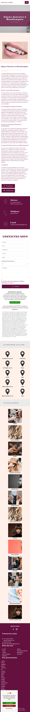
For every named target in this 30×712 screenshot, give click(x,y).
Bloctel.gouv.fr (12, 329)
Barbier (19, 649)
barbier (3, 666)
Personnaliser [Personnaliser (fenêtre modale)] (9, 708)
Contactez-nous (8, 190)
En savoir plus (8, 186)
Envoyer (17, 280)
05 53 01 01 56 (14, 213)
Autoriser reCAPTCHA (15, 296)
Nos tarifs (19, 654)
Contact (4, 652)
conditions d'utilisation (17, 301)
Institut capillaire (6, 654)
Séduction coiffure (7, 2)
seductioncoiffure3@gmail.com (10, 643)
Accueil (4, 649)
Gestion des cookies (20, 710)
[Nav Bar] (27, 2)
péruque (3, 686)
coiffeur (3, 661)
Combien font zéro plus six (7, 255)
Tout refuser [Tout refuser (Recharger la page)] (9, 705)
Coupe (3, 650)
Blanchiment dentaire (22, 650)
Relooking (4, 655)
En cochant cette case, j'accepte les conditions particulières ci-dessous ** (12, 275)
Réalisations (20, 652)
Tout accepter (9, 703)
